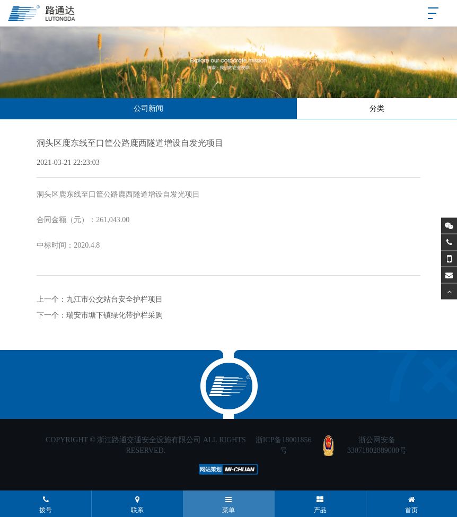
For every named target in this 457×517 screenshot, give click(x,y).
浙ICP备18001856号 (284, 445)
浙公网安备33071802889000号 (377, 445)
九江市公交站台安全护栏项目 (114, 299)
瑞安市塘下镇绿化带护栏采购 (114, 315)
